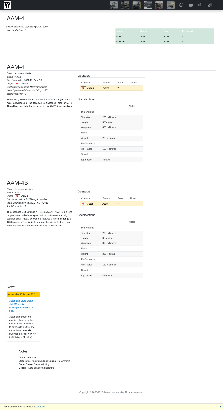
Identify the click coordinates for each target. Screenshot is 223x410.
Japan (87, 88)
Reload (41, 406)
